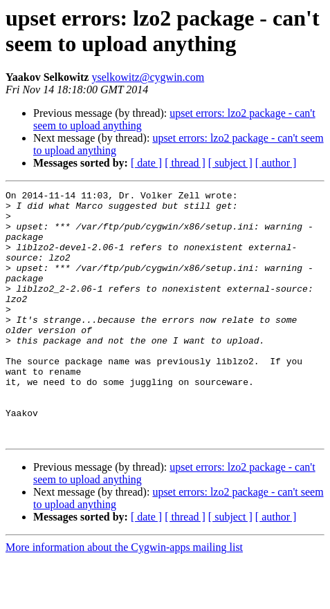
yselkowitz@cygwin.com (147, 77)
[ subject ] (230, 163)
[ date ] (146, 163)
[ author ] (276, 163)
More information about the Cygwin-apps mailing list (124, 597)
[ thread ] (185, 163)
